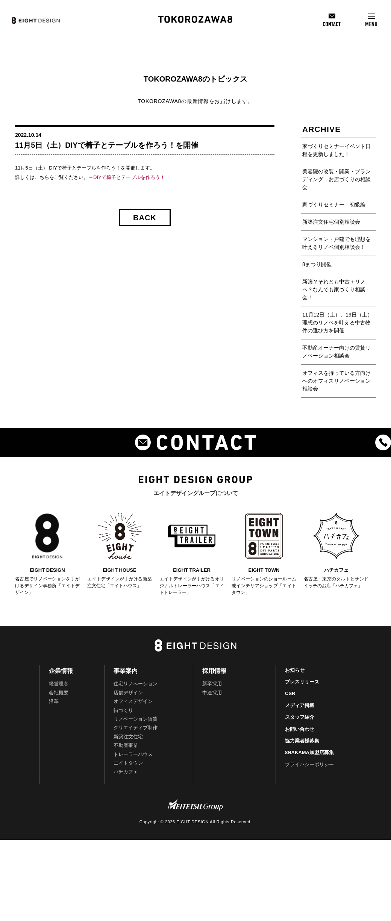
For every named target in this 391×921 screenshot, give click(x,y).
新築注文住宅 (128, 736)
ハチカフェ (126, 771)
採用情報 (214, 671)
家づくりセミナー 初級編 (333, 204)
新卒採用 (212, 683)
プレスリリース (302, 682)
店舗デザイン (128, 692)
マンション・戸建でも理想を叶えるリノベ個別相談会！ (336, 243)
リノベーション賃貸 (136, 719)
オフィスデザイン (133, 701)
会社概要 (58, 692)
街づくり (123, 710)
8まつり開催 (317, 264)
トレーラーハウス (133, 754)
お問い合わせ (299, 729)
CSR (290, 693)
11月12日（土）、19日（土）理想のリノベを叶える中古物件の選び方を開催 (337, 322)
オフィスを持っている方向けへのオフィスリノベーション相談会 (336, 381)
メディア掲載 (299, 705)
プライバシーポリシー (309, 764)
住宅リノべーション (136, 683)
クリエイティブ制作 (136, 727)
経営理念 (58, 683)
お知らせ (295, 670)
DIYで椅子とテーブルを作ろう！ (129, 177)
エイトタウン (128, 763)
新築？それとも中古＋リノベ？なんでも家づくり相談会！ (333, 289)
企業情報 (61, 671)
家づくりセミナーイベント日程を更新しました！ (336, 150)
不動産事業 (126, 745)
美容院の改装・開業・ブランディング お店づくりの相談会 (336, 179)
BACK (144, 218)
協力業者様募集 (302, 741)
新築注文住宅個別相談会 (331, 222)
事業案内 (126, 671)
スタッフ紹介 (299, 717)
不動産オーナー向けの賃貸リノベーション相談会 (336, 352)
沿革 (54, 701)
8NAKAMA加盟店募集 (309, 752)
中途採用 (212, 692)
